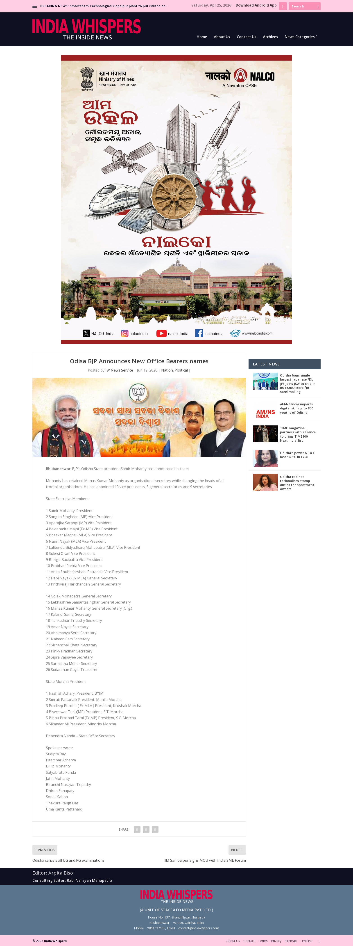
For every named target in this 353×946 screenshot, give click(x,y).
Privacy (276, 941)
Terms (263, 941)
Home (202, 37)
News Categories (300, 37)
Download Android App (256, 5)
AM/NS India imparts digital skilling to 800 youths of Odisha (296, 408)
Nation (167, 370)
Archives (270, 37)
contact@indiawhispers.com (198, 928)
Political (181, 370)
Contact (249, 941)
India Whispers (55, 941)
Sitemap (291, 941)
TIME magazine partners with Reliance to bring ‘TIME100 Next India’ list (298, 434)
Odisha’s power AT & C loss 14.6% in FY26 (297, 455)
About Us (222, 37)
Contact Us (246, 37)
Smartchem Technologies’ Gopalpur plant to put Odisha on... (119, 6)
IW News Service (119, 370)
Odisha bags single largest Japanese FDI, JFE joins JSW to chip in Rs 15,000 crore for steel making (297, 383)
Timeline (306, 941)
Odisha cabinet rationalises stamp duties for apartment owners (297, 483)
